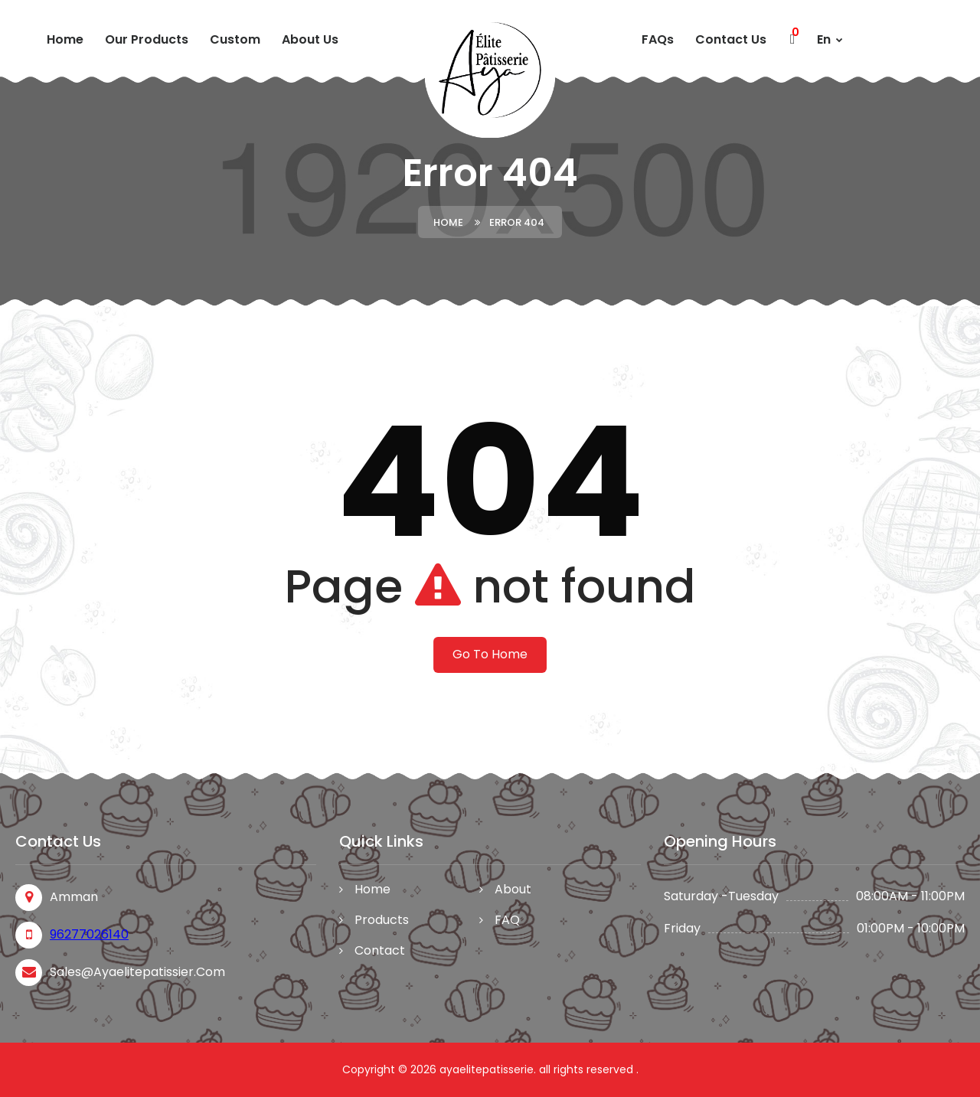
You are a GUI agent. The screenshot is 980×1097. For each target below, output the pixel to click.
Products (381, 920)
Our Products (146, 39)
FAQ (507, 920)
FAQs (658, 39)
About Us (310, 39)
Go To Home (490, 654)
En (830, 39)
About (513, 889)
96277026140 (89, 934)
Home (65, 39)
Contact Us (730, 39)
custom (235, 39)
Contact (379, 950)
